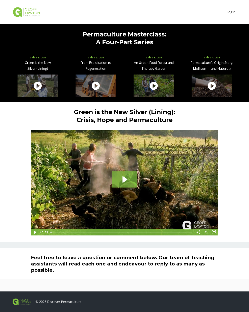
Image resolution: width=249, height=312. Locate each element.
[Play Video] (35, 232)
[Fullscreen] (214, 232)
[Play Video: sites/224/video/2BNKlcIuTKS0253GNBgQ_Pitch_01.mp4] (124, 179)
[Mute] (198, 232)
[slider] (121, 232)
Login (231, 12)
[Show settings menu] (206, 232)
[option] (38, 77)
